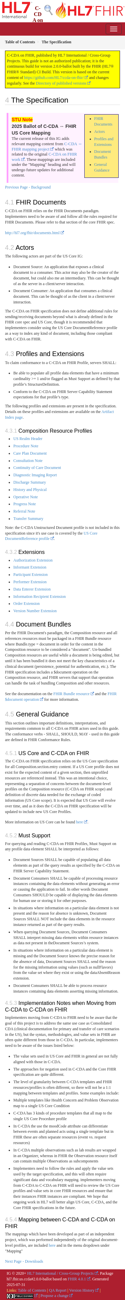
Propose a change (54, 1295)
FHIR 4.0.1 (77, 1279)
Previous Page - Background (28, 187)
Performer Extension (30, 582)
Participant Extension (30, 574)
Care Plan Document (30, 453)
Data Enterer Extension (32, 589)
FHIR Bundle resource (71, 693)
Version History (82, 1290)
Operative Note (25, 497)
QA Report (57, 1290)
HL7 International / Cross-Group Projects (60, 1273)
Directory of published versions (61, 83)
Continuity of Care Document (37, 467)
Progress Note (24, 504)
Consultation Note (28, 460)
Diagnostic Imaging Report (35, 475)
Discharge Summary (29, 482)
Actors (99, 131)
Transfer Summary (28, 518)
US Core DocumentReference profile (51, 536)
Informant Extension (29, 567)
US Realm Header (27, 438)
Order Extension (26, 603)
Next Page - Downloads (24, 1261)
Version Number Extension (35, 611)
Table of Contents (32, 1290)
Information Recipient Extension (39, 596)
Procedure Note (25, 446)
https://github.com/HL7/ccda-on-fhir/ (54, 77)
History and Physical (30, 489)
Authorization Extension (33, 560)
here (79, 822)
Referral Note (24, 511)
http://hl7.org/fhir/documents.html (32, 232)
